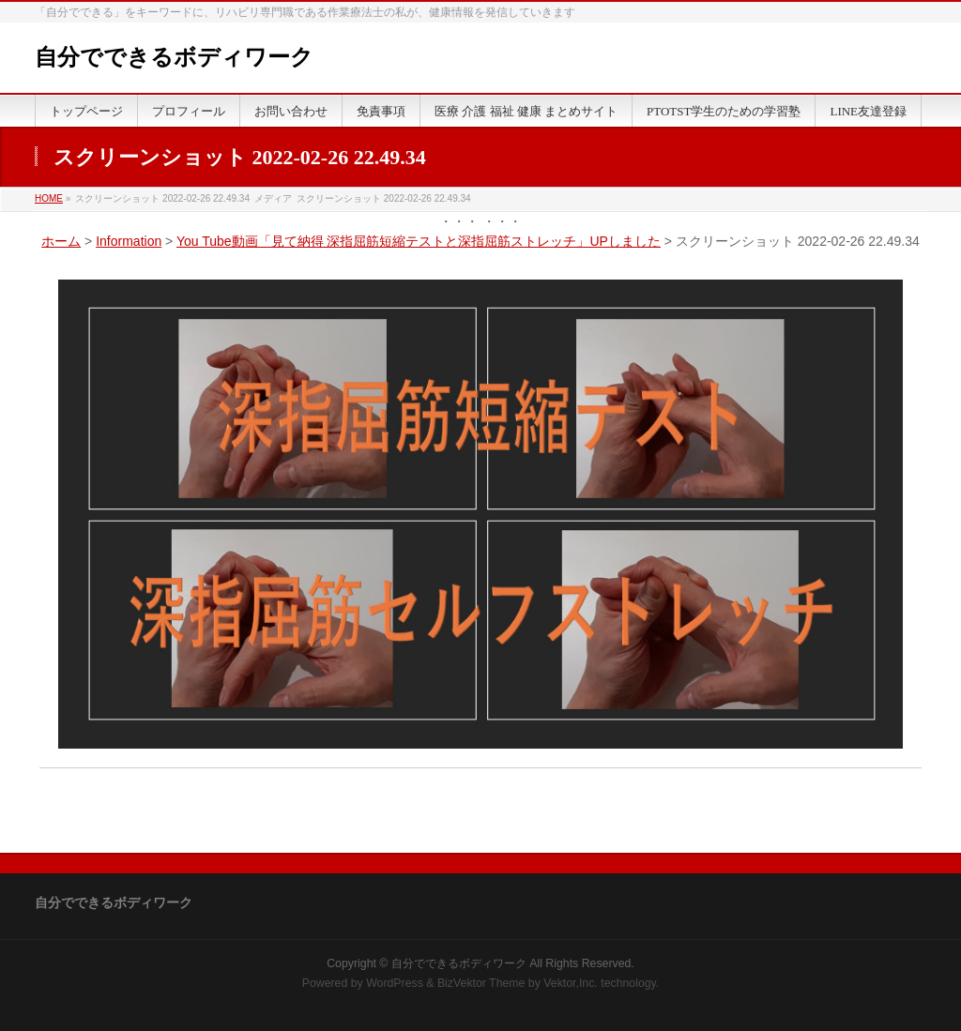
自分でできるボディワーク (174, 57)
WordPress (394, 983)
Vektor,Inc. (570, 983)
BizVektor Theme (481, 983)
